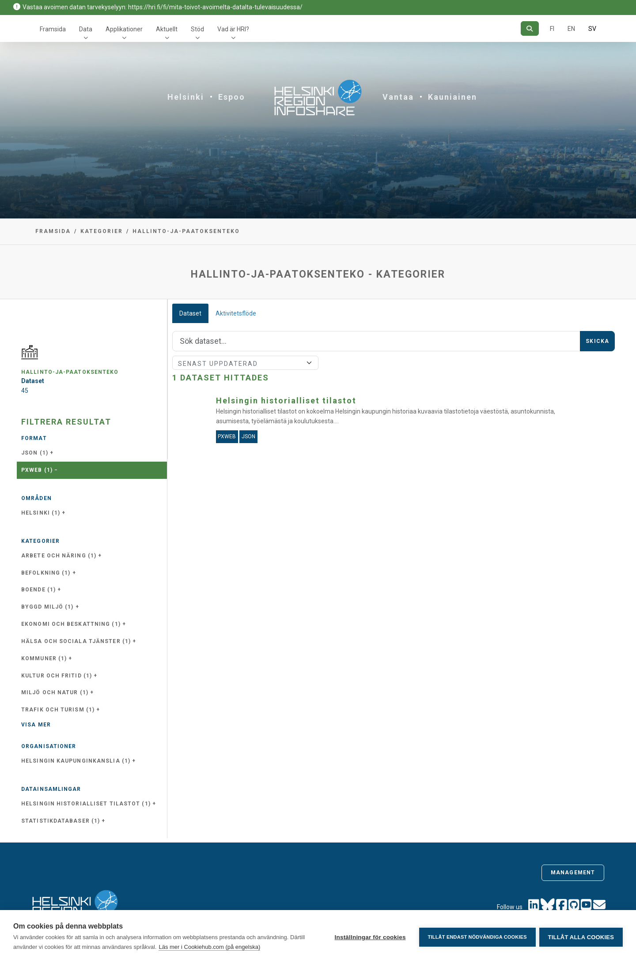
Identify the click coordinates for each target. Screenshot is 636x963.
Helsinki (185, 97)
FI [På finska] (552, 28)
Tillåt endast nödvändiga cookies (476, 936)
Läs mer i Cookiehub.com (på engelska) (209, 947)
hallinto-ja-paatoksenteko (186, 231)
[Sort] (245, 363)
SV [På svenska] (592, 28)
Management (573, 872)
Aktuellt (167, 29)
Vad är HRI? (233, 29)
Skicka (597, 341)
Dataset (190, 313)
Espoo (231, 97)
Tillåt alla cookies (581, 936)
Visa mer (36, 725)
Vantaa (398, 97)
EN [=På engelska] (571, 28)
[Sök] (530, 28)
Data (85, 29)
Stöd (197, 29)
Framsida (53, 29)
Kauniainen (452, 97)
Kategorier (101, 231)
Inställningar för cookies (369, 936)
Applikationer (124, 29)
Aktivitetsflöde (236, 313)
